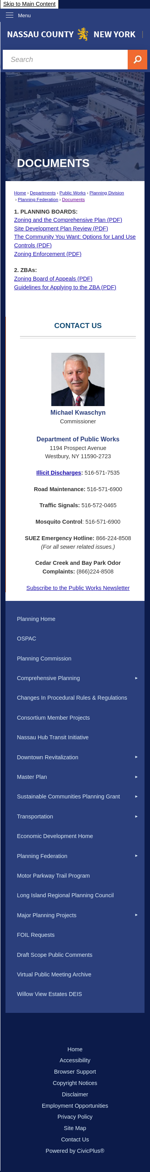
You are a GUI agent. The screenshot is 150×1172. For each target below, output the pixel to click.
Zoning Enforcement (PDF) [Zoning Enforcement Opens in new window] (47, 254)
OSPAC (26, 638)
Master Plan (32, 777)
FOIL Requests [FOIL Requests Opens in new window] (35, 935)
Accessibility (75, 1060)
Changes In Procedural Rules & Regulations (72, 698)
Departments (43, 192)
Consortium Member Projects (53, 718)
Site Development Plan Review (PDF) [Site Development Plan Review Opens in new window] (61, 228)
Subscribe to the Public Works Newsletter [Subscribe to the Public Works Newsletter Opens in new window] (78, 588)
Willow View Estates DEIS (49, 994)
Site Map (75, 1128)
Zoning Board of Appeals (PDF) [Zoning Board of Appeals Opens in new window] (53, 279)
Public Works (73, 192)
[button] (137, 678)
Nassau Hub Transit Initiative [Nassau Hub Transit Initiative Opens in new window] (53, 737)
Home (20, 192)
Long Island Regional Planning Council (65, 895)
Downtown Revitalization (47, 757)
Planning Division (106, 192)
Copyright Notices (75, 1083)
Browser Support (75, 1072)
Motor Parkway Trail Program (53, 876)
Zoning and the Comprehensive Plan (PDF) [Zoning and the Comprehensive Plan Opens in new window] (68, 220)
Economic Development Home (55, 836)
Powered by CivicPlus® (75, 1151)
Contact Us (75, 1139)
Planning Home (36, 619)
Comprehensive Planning (48, 678)
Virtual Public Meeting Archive (54, 974)
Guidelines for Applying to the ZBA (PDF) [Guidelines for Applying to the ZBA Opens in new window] (65, 287)
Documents (73, 199)
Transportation (35, 816)
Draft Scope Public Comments (54, 955)
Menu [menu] (24, 15)
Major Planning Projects (46, 915)
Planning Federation (38, 199)
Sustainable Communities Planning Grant (68, 796)
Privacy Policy (75, 1117)
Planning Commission (44, 658)
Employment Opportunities (75, 1106)
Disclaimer (75, 1094)
